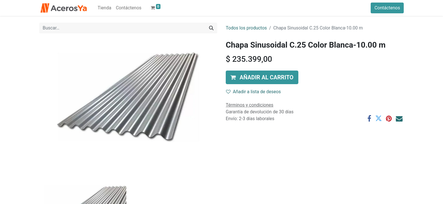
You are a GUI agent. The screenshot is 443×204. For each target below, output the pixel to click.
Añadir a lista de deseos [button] (253, 91)
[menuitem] (104, 8)
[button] (262, 77)
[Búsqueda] (211, 28)
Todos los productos (246, 28)
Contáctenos (387, 7)
